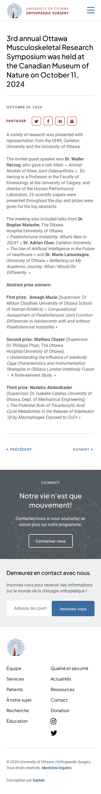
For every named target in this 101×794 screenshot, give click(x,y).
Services (15, 679)
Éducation (16, 721)
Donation (60, 710)
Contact (59, 700)
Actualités (61, 679)
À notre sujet (19, 700)
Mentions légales (56, 768)
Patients (14, 689)
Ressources (62, 689)
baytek (38, 780)
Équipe (13, 668)
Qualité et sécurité (69, 668)
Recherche (17, 710)
